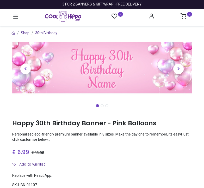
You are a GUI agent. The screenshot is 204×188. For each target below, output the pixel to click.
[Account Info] (151, 17)
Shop (25, 33)
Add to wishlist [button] (29, 164)
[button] (25, 69)
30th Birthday (46, 33)
